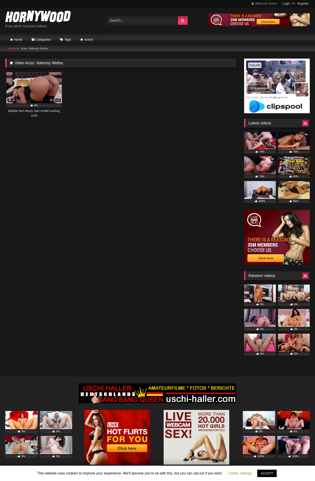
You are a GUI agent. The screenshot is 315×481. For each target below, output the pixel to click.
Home (18, 39)
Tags (68, 39)
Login (286, 3)
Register (303, 3)
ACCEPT (267, 473)
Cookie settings (240, 473)
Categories (43, 39)
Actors (88, 39)
